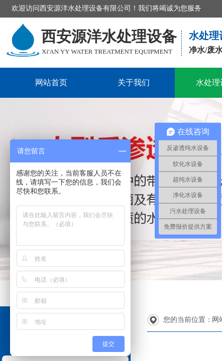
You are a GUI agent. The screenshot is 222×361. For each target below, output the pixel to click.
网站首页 (51, 82)
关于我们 (134, 82)
